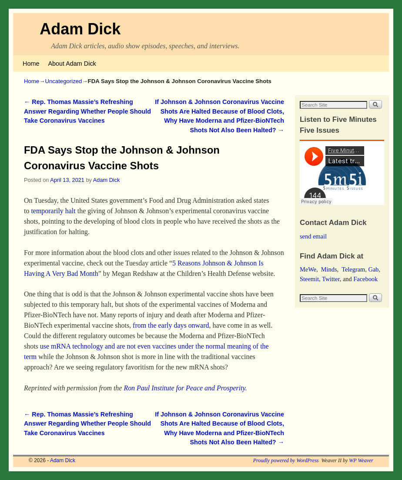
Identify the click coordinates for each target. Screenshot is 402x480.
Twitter (331, 278)
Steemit (309, 278)
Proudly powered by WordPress (286, 460)
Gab (373, 269)
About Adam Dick (72, 63)
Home (31, 63)
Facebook (365, 278)
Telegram (353, 269)
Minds (329, 269)
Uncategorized (63, 81)
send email (313, 236)
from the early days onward (171, 325)
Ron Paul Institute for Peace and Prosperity (184, 388)
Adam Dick (80, 29)
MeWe (308, 269)
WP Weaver (361, 460)
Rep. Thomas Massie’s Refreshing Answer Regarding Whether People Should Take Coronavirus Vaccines (87, 111)
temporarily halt (53, 211)
